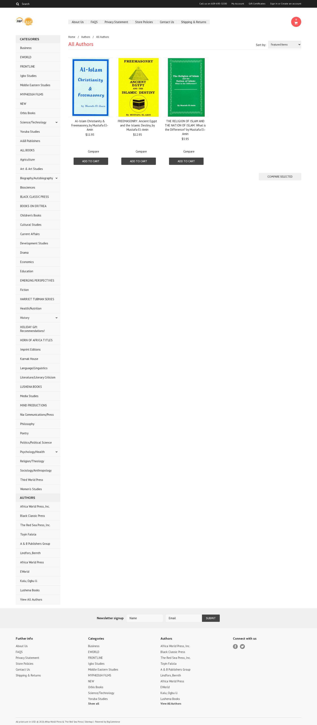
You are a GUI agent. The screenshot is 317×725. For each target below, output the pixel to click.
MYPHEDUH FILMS (31, 94)
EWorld (24, 571)
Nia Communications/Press (37, 415)
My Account (237, 3)
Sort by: (261, 45)
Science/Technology (33, 122)
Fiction (24, 290)
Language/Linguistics (34, 368)
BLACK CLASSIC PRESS (34, 197)
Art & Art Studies (31, 169)
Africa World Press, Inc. (35, 506)
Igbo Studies (28, 76)
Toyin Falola (28, 534)
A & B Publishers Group (35, 544)
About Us (78, 22)
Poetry (24, 433)
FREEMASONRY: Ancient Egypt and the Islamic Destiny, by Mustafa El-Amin (137, 125)
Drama (24, 252)
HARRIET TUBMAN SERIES (37, 299)
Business (26, 48)
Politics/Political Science (36, 442)
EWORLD (25, 57)
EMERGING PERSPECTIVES (37, 280)
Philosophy (27, 424)
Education (26, 271)
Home (71, 37)
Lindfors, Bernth (30, 553)
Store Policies (144, 22)
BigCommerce (113, 721)
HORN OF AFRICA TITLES (36, 340)
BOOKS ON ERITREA (33, 206)
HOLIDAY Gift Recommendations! (32, 329)
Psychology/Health (32, 452)
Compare (93, 151)
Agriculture (27, 159)
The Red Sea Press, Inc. (35, 525)
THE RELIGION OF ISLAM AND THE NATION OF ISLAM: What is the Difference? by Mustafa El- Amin (185, 127)
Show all (93, 703)
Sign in (274, 3)
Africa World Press (32, 562)
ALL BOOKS (27, 150)
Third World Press (31, 480)
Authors (85, 37)
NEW (23, 104)
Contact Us (167, 22)
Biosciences (27, 187)
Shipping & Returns (193, 22)
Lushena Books (30, 590)
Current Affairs (30, 234)
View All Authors (31, 599)
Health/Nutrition (30, 308)
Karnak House (29, 359)
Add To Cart (90, 161)
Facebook (235, 646)
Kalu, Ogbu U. (29, 581)
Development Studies (34, 243)
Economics (27, 262)
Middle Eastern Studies (35, 85)
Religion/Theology (32, 461)
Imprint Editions (30, 349)
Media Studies (29, 396)
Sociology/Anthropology (36, 470)
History (24, 318)
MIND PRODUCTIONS (33, 405)
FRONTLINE (27, 66)
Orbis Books (27, 113)
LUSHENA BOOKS (31, 387)
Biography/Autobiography (36, 178)
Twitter (242, 646)
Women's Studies (31, 489)
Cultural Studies (30, 225)
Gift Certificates (257, 3)
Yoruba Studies (30, 132)
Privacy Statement (116, 22)
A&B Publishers (30, 141)
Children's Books (30, 215)
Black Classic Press (32, 516)
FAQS (94, 22)
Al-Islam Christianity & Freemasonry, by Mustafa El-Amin (89, 125)
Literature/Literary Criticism (37, 377)
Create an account (291, 3)
